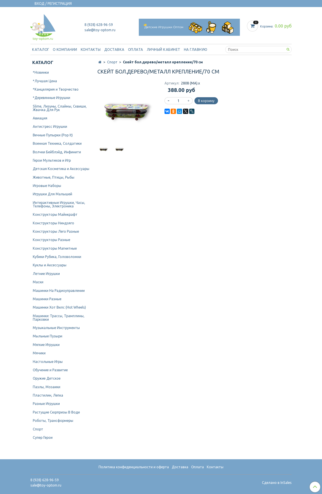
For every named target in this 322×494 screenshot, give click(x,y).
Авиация (40, 118)
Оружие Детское (46, 378)
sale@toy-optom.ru (99, 30)
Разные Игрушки (46, 404)
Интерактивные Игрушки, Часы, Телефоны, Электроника (59, 204)
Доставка (114, 49)
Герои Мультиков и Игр (52, 160)
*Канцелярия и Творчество (56, 89)
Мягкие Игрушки (46, 345)
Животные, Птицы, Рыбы (53, 177)
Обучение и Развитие (50, 370)
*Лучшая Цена (45, 81)
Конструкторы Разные (51, 240)
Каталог (40, 49)
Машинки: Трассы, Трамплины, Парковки (58, 317)
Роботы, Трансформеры (53, 421)
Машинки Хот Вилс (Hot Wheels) (59, 307)
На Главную (195, 49)
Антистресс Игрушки (50, 126)
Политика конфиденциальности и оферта (134, 467)
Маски (38, 282)
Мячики (39, 353)
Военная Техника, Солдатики (57, 143)
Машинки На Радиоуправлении (59, 291)
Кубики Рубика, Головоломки (57, 257)
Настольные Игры (48, 362)
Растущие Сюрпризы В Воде (56, 412)
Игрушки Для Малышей (52, 194)
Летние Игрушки (46, 274)
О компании (65, 49)
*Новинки (41, 72)
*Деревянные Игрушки (51, 98)
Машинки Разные (47, 299)
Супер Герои (43, 437)
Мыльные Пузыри (47, 336)
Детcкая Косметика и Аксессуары (61, 169)
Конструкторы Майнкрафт (55, 214)
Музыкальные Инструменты (56, 328)
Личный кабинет (163, 49)
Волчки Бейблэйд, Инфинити (57, 152)
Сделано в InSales (277, 482)
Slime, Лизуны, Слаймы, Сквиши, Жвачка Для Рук (60, 108)
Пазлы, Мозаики (46, 387)
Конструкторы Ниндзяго (53, 223)
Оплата (135, 49)
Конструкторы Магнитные (55, 248)
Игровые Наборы (47, 186)
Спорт (112, 62)
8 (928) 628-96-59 (98, 25)
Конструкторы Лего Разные (56, 231)
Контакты (91, 49)
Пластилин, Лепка (48, 395)
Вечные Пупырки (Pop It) (53, 135)
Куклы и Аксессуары (49, 265)
